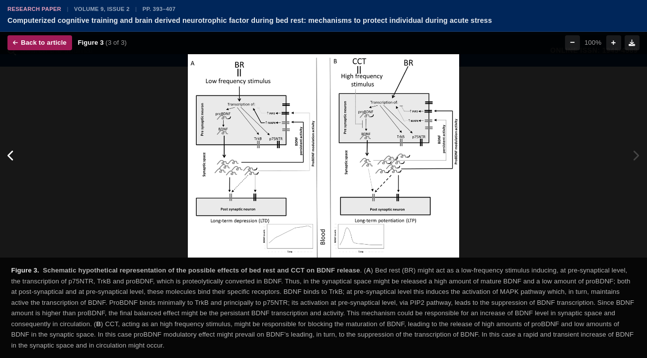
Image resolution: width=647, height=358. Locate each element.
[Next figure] (636, 156)
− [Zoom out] (572, 42)
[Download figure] (632, 42)
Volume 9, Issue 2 (102, 9)
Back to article (40, 42)
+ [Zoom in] (613, 42)
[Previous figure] (11, 156)
